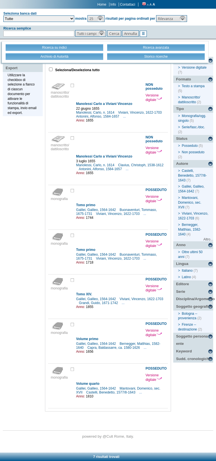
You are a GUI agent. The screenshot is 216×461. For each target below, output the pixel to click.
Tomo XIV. (84, 294)
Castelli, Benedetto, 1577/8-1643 (111, 392)
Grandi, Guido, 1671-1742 (99, 303)
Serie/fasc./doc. (193, 127)
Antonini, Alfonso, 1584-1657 (98, 116)
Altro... (208, 239)
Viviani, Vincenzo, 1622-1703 (140, 112)
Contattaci (127, 4)
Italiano (187, 271)
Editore (182, 284)
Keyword (184, 351)
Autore (182, 163)
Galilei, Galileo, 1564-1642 (96, 210)
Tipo (180, 109)
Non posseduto (193, 152)
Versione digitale (153, 97)
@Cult (108, 436)
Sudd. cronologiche (193, 359)
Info (113, 4)
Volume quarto (88, 384)
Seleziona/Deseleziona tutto (77, 70)
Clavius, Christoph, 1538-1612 (140, 165)
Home (101, 4)
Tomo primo (85, 205)
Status (182, 138)
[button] (96, 18)
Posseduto (190, 146)
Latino (186, 277)
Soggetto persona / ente (193, 340)
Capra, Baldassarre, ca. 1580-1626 (114, 348)
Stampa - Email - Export (23, 64)
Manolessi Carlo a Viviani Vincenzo (104, 104)
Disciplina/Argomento (194, 299)
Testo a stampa (193, 86)
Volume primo (87, 339)
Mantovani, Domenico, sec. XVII (189, 202)
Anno (181, 245)
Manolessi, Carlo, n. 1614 (95, 112)
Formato (183, 79)
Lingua (182, 264)
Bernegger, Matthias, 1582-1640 (189, 229)
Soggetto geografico (194, 306)
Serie (180, 291)
